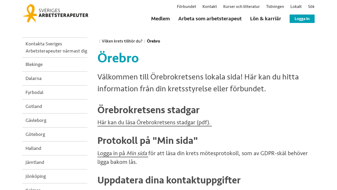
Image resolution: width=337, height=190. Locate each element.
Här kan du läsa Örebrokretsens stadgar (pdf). (154, 122)
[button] (311, 6)
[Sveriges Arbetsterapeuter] (55, 13)
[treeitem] (56, 47)
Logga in (302, 18)
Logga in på (122, 153)
